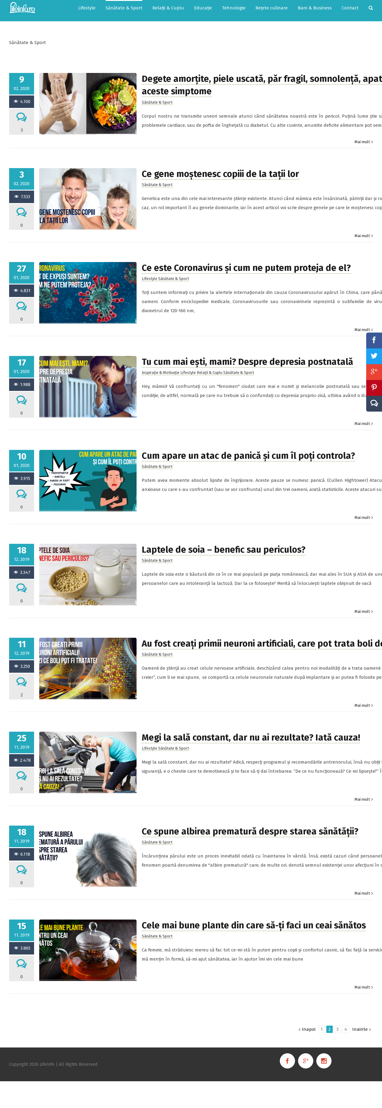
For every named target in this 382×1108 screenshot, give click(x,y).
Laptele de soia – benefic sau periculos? (223, 549)
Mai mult (362, 142)
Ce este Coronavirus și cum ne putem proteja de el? (246, 268)
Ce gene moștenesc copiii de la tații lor (220, 174)
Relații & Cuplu (209, 372)
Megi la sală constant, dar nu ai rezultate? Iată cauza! (251, 737)
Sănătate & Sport (157, 102)
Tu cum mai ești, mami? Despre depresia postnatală (247, 362)
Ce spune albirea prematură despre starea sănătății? (250, 831)
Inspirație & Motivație (160, 372)
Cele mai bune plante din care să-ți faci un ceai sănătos (254, 925)
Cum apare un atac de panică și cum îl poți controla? (248, 455)
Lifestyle (149, 278)
